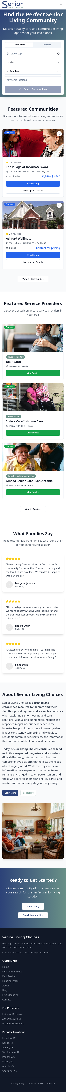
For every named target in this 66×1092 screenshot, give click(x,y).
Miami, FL (7, 1061)
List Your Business (12, 1014)
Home (5, 966)
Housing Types (10, 981)
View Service (33, 373)
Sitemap (51, 1083)
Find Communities (12, 971)
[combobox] (33, 62)
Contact (6, 999)
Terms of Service (35, 1083)
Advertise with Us (11, 1018)
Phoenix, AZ (8, 1056)
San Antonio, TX (11, 1052)
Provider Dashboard (13, 1023)
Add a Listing (33, 906)
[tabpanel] (33, 71)
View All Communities (33, 279)
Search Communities (33, 915)
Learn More (10, 792)
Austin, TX (7, 1047)
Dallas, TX (7, 1042)
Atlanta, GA (8, 1066)
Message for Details (33, 190)
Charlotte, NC (9, 1070)
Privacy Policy (17, 1083)
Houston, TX (9, 1038)
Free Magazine (10, 995)
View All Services (33, 509)
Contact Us (28, 792)
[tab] (19, 44)
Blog (4, 990)
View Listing (33, 183)
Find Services (9, 976)
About (5, 985)
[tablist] (33, 45)
